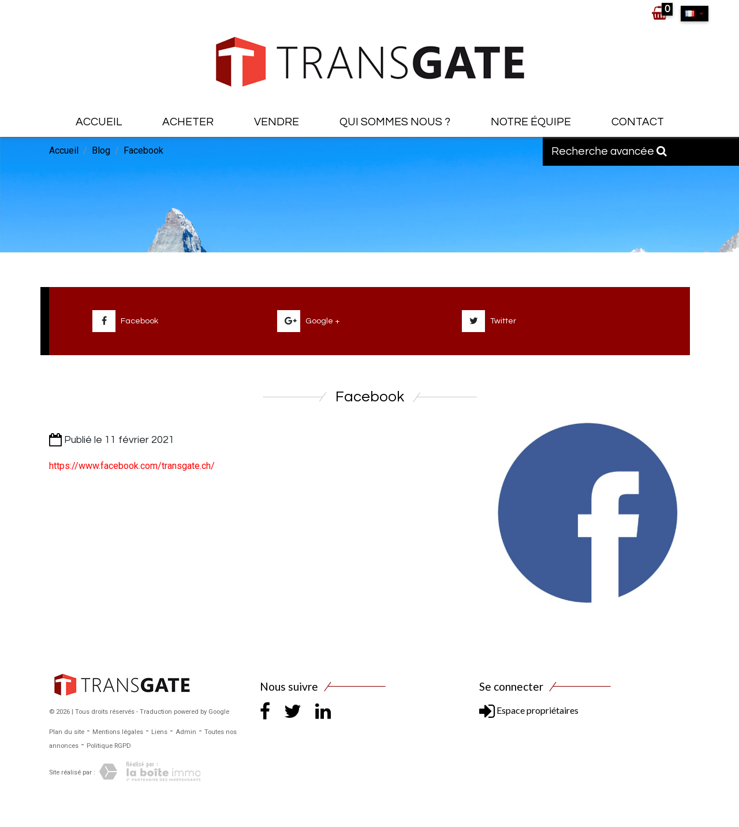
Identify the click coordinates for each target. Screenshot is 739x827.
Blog (101, 150)
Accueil (99, 122)
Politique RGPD (109, 746)
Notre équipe (531, 122)
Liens (159, 732)
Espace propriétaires (528, 710)
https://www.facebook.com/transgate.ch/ (132, 465)
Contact (637, 122)
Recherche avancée (609, 151)
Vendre (276, 122)
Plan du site (66, 732)
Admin (186, 732)
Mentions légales (117, 732)
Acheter (188, 122)
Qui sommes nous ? (394, 122)
